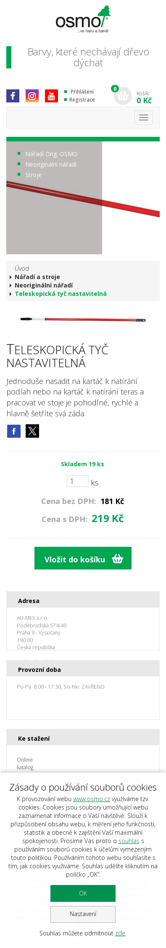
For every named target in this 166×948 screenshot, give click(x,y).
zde (120, 933)
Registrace (82, 99)
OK (83, 893)
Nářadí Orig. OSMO (51, 154)
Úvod (22, 268)
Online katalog (25, 763)
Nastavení (83, 914)
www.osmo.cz (91, 799)
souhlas (129, 841)
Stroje (33, 175)
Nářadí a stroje (37, 277)
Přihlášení (82, 91)
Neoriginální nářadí (50, 164)
